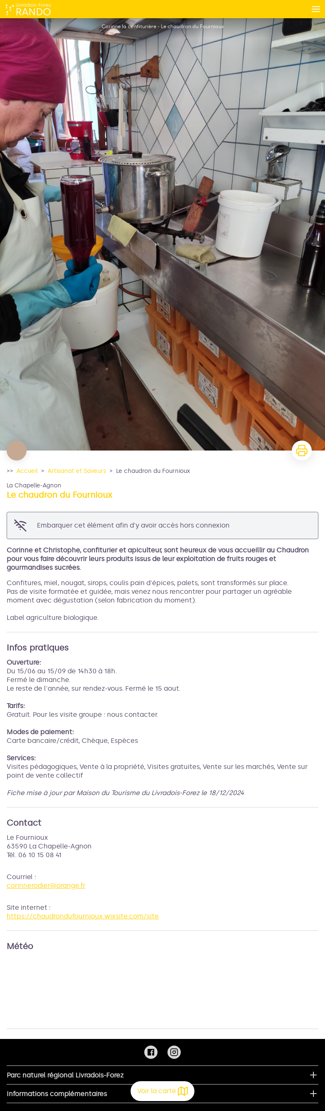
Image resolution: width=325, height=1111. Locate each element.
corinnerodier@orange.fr (46, 885)
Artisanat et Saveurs (77, 471)
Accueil (27, 471)
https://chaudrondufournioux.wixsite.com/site (83, 916)
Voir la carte (162, 1091)
